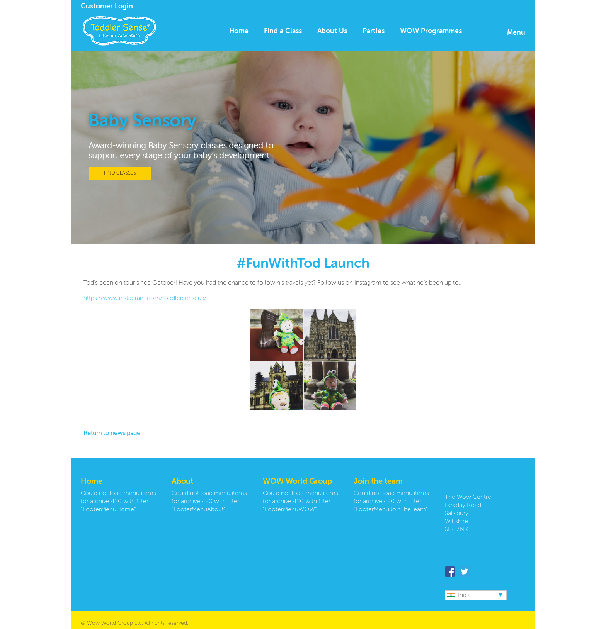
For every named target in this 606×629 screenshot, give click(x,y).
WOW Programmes (431, 31)
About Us (332, 31)
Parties (374, 31)
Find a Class (283, 31)
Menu (516, 32)
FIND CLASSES (120, 173)
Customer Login (107, 6)
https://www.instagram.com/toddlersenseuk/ (144, 298)
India (459, 595)
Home (239, 31)
